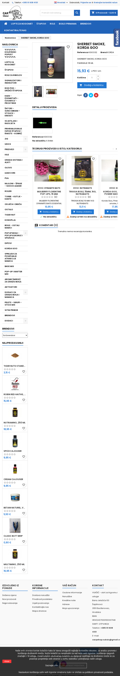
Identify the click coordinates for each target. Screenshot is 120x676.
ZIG (6, 138)
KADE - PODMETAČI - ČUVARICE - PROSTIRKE (11, 99)
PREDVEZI (9, 149)
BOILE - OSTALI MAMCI (12, 226)
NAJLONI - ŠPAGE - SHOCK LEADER (13, 184)
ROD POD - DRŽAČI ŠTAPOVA (13, 89)
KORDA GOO (11, 248)
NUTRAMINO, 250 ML (15, 422)
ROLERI (8, 191)
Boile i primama (68, 23)
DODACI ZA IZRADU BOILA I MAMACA (12, 295)
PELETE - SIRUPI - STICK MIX (13, 303)
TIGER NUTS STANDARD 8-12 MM (15, 366)
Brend (104, 52)
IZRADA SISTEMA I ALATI (13, 161)
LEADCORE (10, 172)
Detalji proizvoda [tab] (44, 107)
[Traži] (60, 13)
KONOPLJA (10, 220)
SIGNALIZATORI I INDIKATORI (13, 81)
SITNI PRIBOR (11, 310)
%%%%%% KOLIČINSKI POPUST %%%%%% (10, 53)
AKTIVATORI (11, 287)
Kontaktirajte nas (15, 30)
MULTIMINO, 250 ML (14, 564)
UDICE (8, 144)
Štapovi (41, 23)
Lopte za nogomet (22, 23)
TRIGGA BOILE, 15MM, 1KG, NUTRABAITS (82, 193)
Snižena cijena (9, 595)
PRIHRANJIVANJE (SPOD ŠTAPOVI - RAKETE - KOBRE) (13, 131)
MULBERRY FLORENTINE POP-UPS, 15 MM (49, 193)
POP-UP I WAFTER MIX (13, 272)
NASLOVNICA (10, 44)
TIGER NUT (10, 214)
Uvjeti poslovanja (40, 603)
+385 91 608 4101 (30, 2)
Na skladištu (39, 140)
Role (52, 23)
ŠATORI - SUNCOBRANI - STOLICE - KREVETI (12, 112)
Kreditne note (69, 600)
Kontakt (5, 2)
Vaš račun (69, 585)
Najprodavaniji (12, 343)
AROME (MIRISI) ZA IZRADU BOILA (13, 280)
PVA (7, 178)
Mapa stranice (39, 611)
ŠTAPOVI (9, 69)
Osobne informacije (72, 592)
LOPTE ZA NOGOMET (10, 63)
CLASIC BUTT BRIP (13, 536)
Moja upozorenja (70, 608)
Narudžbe (67, 596)
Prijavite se (85, 2)
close (6, 661)
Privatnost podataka (42, 599)
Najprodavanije (10, 603)
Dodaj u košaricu (91, 85)
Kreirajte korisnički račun (105, 2)
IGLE (7, 154)
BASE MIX (9, 266)
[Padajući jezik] (61, 2)
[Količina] (91, 78)
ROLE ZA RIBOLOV (13, 75)
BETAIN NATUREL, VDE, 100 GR (15, 507)
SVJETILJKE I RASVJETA (11, 122)
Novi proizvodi (9, 599)
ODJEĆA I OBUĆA (13, 204)
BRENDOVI (10, 315)
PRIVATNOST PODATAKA (73, 666)
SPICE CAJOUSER (13, 451)
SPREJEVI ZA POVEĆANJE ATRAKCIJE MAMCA (11, 257)
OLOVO (8, 167)
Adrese (66, 604)
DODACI (9, 320)
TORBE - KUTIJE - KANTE (13, 197)
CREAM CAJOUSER (13, 479)
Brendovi (85, 23)
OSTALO (9, 209)
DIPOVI (8, 243)
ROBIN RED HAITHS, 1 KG (15, 394)
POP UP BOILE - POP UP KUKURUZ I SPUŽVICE (14, 235)
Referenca (82, 52)
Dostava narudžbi (41, 595)
